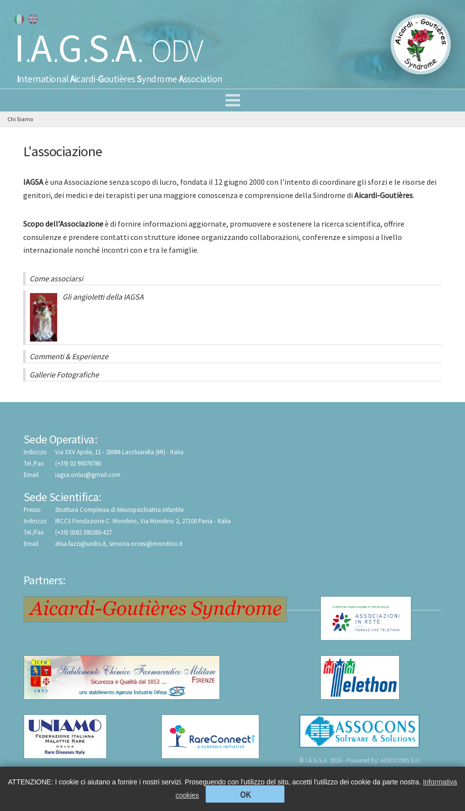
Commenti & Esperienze (69, 356)
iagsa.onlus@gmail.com (88, 474)
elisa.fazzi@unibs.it (80, 543)
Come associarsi (56, 278)
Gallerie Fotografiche (64, 374)
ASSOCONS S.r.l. (400, 760)
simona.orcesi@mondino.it (146, 543)
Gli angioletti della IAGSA (87, 317)
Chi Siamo (20, 119)
